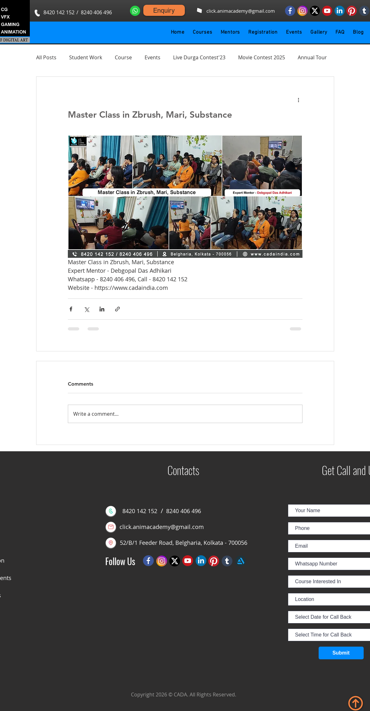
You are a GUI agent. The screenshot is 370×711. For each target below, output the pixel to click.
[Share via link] (117, 309)
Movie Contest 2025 (261, 57)
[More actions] (298, 99)
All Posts (46, 57)
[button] (202, 32)
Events (152, 57)
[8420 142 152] (59, 12)
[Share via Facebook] (71, 309)
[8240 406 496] (96, 12)
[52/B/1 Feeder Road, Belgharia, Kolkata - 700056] (184, 543)
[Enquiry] (164, 10)
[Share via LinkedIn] (102, 309)
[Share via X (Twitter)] (86, 309)
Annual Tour (312, 57)
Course (123, 57)
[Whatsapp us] (135, 10)
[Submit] (341, 653)
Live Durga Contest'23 (199, 57)
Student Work (85, 57)
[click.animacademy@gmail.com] (241, 11)
